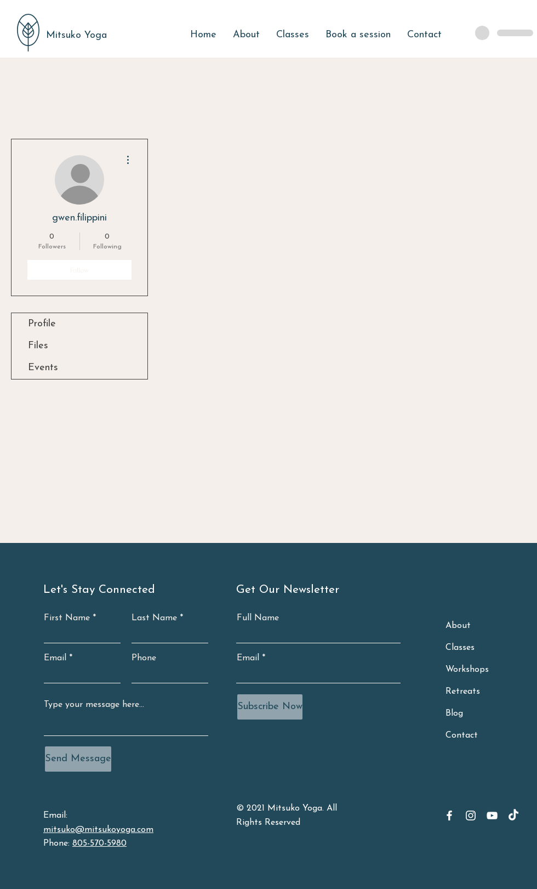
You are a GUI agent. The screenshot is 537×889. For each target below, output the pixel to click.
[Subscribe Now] (270, 707)
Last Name (154, 618)
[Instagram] (470, 815)
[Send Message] (78, 759)
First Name (67, 618)
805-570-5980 (99, 843)
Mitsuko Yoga (76, 35)
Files (38, 346)
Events (43, 368)
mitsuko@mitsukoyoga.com (98, 829)
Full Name (258, 618)
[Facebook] (449, 815)
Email (55, 658)
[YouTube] (492, 815)
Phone (144, 658)
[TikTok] (513, 815)
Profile (42, 324)
